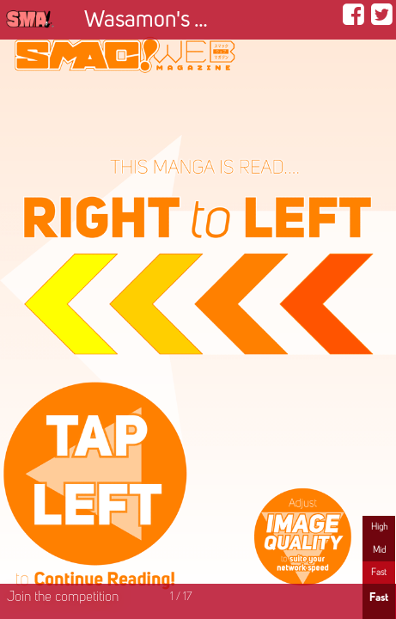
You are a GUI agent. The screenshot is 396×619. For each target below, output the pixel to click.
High (379, 527)
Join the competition (63, 597)
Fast (379, 572)
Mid (379, 550)
